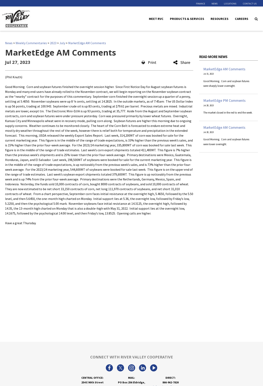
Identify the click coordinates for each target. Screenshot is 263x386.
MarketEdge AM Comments (87, 43)
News (214, 3)
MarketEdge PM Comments (224, 100)
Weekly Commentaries (31, 43)
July (62, 43)
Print (149, 62)
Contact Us (250, 3)
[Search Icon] (256, 19)
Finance (200, 3)
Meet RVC (156, 18)
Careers (241, 18)
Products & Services (187, 18)
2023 (53, 43)
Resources (219, 18)
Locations (230, 3)
